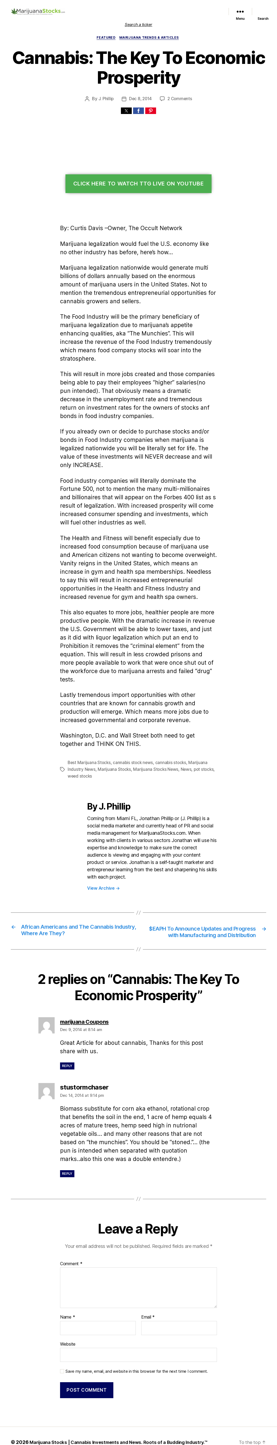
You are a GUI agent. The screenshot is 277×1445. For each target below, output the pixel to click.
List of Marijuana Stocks (121, 8)
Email (147, 1292)
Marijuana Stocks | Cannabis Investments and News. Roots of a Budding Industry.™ (121, 1416)
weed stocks (79, 751)
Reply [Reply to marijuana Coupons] (67, 1041)
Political (214, 8)
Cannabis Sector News (202, 14)
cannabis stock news (130, 738)
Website (67, 1318)
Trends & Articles (167, 14)
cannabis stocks (167, 738)
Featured (157, 8)
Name (67, 1292)
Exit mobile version (138, 1438)
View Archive (102, 855)
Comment (70, 1239)
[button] (126, 111)
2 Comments (180, 99)
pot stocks (198, 744)
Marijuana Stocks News (186, 8)
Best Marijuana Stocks (88, 738)
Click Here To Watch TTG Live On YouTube (138, 185)
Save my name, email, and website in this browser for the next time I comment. (133, 1345)
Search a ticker (138, 24)
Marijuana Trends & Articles (150, 38)
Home (94, 8)
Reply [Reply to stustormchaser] (67, 1148)
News (182, 744)
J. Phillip (106, 99)
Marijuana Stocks (112, 744)
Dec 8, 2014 (140, 99)
